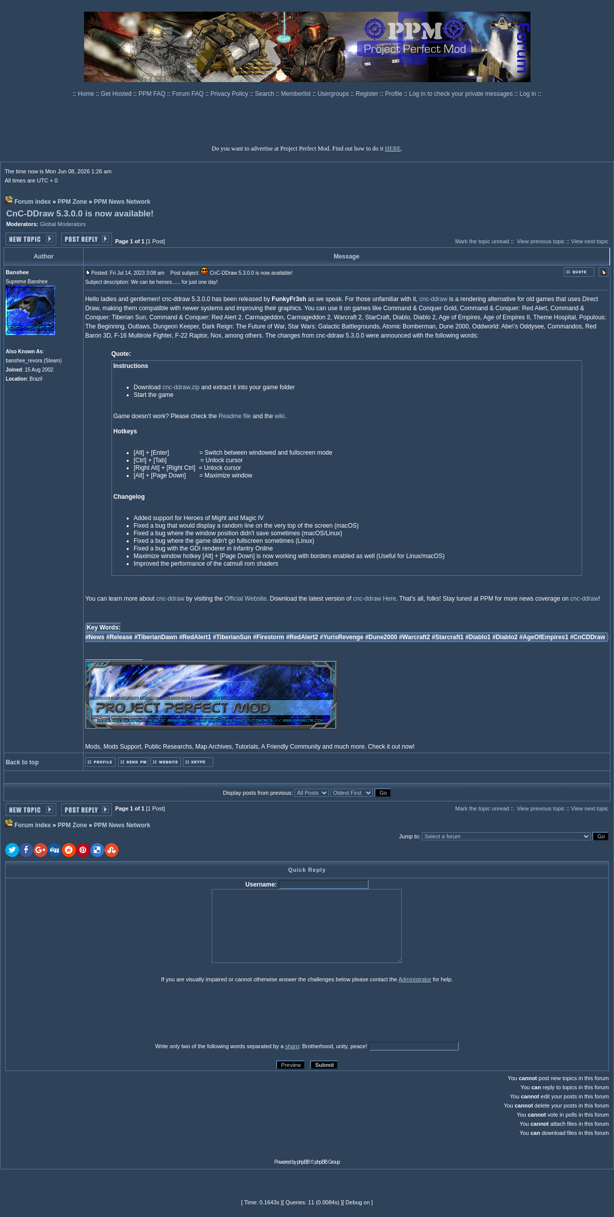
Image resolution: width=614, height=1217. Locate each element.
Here (389, 598)
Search (265, 93)
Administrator (414, 979)
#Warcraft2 (414, 637)
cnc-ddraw (433, 299)
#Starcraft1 (448, 637)
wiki (280, 416)
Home (87, 93)
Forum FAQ (188, 93)
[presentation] (84, 1012)
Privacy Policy (230, 93)
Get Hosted (117, 93)
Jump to (409, 836)
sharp (292, 1046)
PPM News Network (122, 201)
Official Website (245, 598)
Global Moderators (63, 224)
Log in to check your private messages (461, 93)
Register (368, 93)
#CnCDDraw (587, 637)
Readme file (235, 416)
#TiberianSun (232, 637)
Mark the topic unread (482, 241)
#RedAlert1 (195, 637)
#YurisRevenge (341, 637)
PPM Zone (72, 201)
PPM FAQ (152, 93)
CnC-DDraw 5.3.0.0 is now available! (80, 213)
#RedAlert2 (302, 637)
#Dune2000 (381, 637)
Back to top (22, 762)
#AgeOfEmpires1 (543, 637)
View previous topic (541, 241)
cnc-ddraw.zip (180, 387)
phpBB (303, 1162)
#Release (119, 637)
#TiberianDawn (155, 637)
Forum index (32, 201)
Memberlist (297, 93)
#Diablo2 (505, 637)
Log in (528, 93)
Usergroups (334, 93)
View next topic (589, 241)
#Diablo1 (477, 637)
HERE (393, 148)
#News (94, 637)
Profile (394, 93)
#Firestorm (268, 637)
